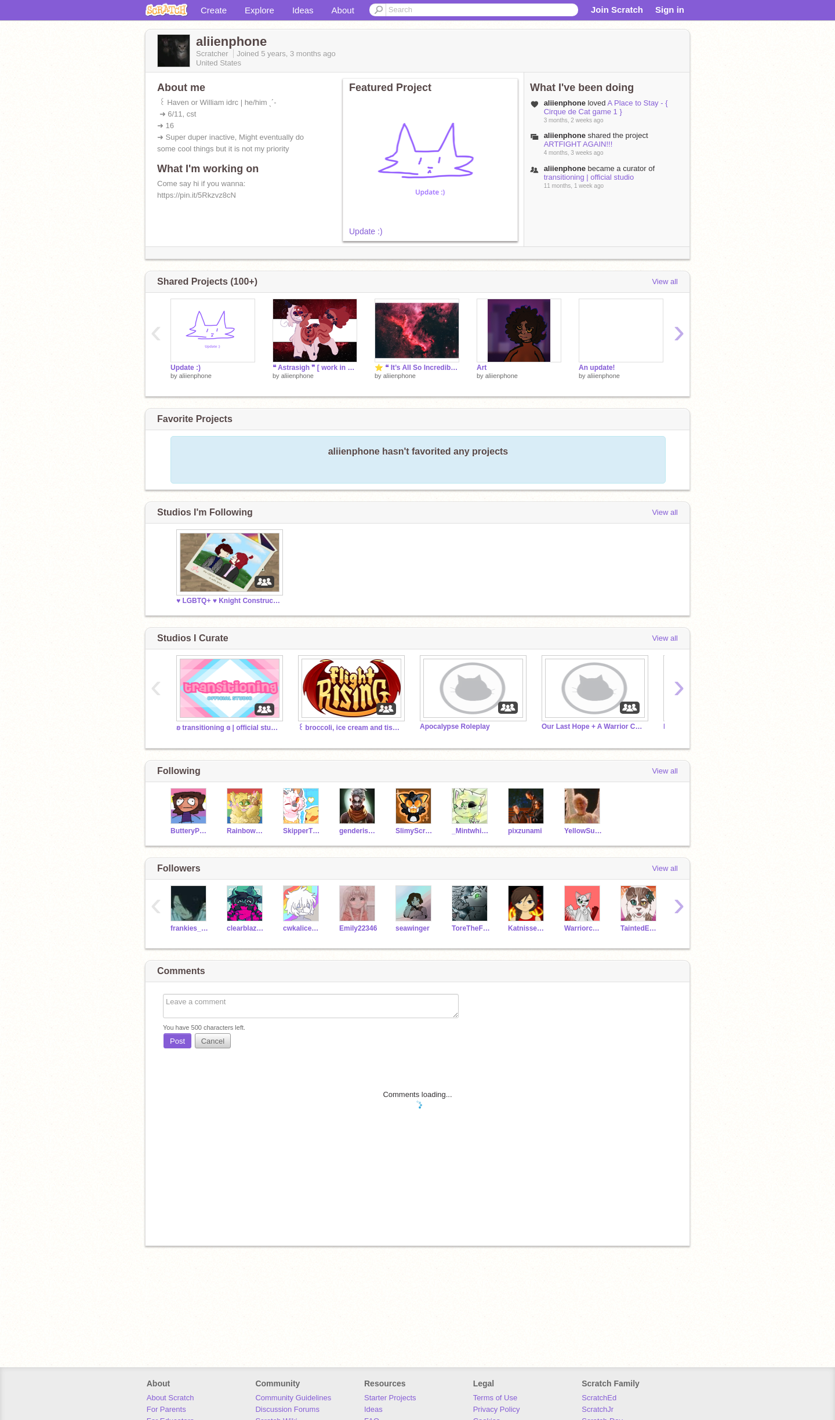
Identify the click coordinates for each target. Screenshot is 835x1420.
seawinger (412, 928)
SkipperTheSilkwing (302, 831)
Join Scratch (617, 9)
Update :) (366, 231)
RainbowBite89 (246, 831)
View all (665, 281)
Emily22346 (358, 928)
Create (214, 10)
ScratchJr (597, 1409)
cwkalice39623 (302, 928)
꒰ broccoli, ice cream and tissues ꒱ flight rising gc (350, 728)
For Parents (166, 1409)
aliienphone (195, 375)
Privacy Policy (496, 1409)
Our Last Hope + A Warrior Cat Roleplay (594, 726)
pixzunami (525, 831)
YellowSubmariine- (583, 831)
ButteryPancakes (189, 831)
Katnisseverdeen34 (527, 928)
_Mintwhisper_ (471, 831)
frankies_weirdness (189, 928)
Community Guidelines (293, 1397)
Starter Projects (390, 1397)
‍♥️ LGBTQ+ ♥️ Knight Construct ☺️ (228, 601)
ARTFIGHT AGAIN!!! (578, 144)
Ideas (303, 10)
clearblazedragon (246, 928)
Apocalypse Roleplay (455, 726)
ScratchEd (599, 1397)
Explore (259, 10)
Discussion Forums (287, 1409)
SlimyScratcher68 (414, 831)
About (343, 10)
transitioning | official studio (589, 177)
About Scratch (170, 1397)
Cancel (212, 1041)
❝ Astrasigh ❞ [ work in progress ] (315, 368)
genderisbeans (358, 831)
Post (177, 1041)
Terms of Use (495, 1397)
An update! (597, 368)
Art (482, 368)
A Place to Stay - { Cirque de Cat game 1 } (606, 107)
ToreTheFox (471, 928)
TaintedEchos (639, 928)
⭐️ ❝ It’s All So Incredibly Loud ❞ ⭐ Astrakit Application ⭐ (417, 368)
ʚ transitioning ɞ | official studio (228, 728)
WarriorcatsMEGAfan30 (583, 928)
